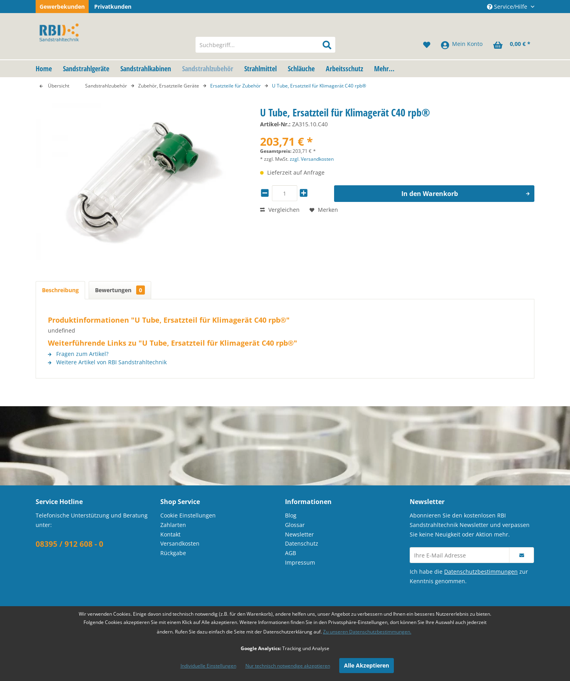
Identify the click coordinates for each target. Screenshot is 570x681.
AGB (290, 553)
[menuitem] (265, 45)
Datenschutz (301, 543)
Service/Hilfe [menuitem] (508, 6)
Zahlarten (173, 525)
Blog (290, 515)
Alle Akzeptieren (366, 665)
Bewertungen (120, 290)
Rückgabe (173, 553)
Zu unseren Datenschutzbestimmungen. (367, 631)
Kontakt (170, 534)
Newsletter (299, 534)
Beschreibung (60, 290)
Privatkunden (112, 6)
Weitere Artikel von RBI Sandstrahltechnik (107, 362)
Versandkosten (180, 543)
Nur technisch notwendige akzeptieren (287, 665)
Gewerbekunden (62, 6)
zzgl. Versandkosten (312, 159)
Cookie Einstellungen (188, 515)
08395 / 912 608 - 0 (69, 544)
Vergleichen (280, 209)
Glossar (295, 525)
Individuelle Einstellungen (208, 665)
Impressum (300, 562)
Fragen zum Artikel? (78, 354)
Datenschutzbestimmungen (481, 571)
